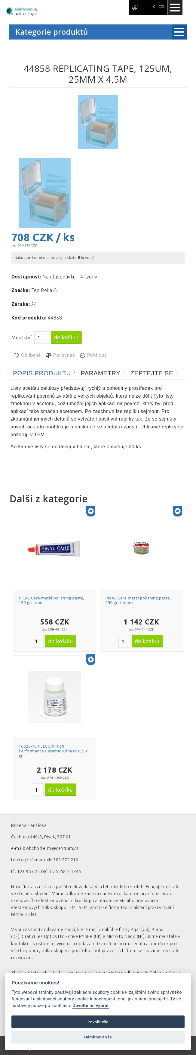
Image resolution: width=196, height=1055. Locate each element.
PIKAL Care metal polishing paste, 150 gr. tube (51, 600)
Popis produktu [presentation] (42, 373)
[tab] (44, 373)
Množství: (22, 337)
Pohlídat (92, 355)
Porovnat (60, 355)
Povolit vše (98, 1022)
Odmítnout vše (98, 1037)
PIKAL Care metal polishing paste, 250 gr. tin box (138, 600)
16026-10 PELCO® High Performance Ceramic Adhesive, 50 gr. (53, 750)
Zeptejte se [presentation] (151, 373)
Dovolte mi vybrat (90, 1005)
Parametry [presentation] (101, 373)
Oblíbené (27, 355)
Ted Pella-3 (44, 290)
